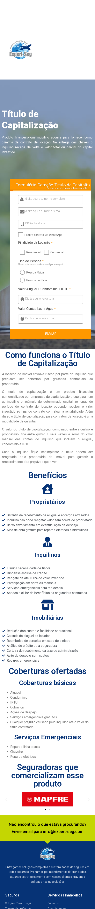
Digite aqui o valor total (39, 298)
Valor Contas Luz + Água (36, 308)
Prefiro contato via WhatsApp (43, 234)
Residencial (33, 252)
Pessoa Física (34, 272)
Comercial (56, 252)
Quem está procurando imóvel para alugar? (40, 264)
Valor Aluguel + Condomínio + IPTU (44, 289)
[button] (87, 50)
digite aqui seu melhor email (43, 211)
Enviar (50, 334)
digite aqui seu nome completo (45, 198)
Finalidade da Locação (35, 242)
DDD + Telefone (35, 223)
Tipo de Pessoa (30, 261)
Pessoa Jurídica (36, 280)
